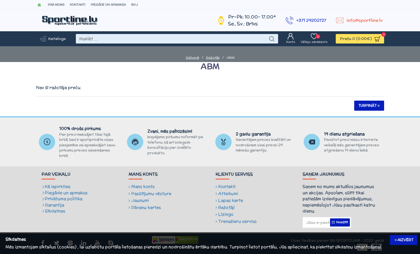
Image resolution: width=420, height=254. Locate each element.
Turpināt (367, 105)
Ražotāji (213, 57)
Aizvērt (405, 240)
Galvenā (192, 57)
